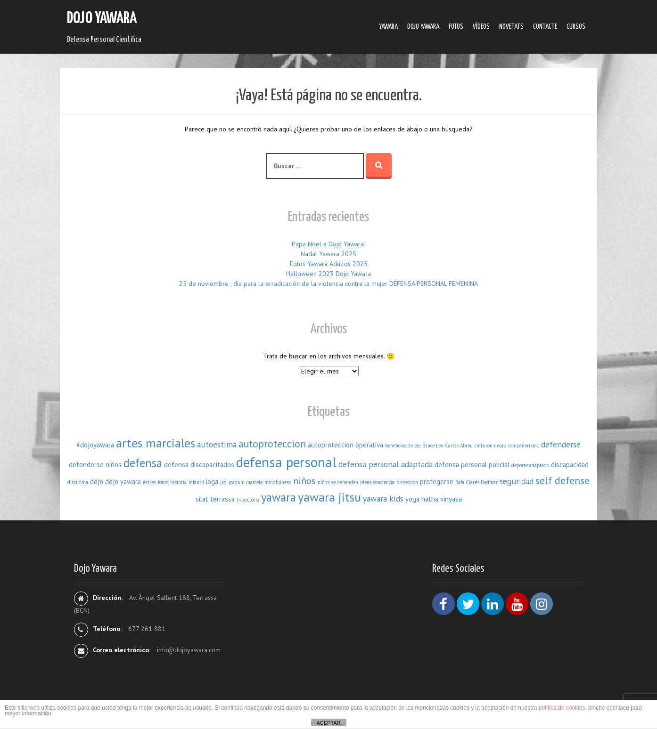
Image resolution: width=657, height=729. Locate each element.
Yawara (388, 26)
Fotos (456, 26)
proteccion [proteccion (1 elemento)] (407, 482)
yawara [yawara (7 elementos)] (278, 497)
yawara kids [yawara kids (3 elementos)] (383, 498)
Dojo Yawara (102, 18)
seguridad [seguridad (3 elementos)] (517, 481)
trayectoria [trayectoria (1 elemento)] (248, 499)
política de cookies (562, 708)
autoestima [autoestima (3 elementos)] (217, 444)
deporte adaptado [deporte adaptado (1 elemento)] (530, 465)
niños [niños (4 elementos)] (304, 480)
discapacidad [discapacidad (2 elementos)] (570, 464)
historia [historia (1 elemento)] (178, 482)
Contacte (545, 26)
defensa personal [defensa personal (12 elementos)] (286, 462)
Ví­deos (481, 26)
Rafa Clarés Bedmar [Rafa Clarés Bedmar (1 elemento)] (476, 482)
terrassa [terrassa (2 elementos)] (222, 498)
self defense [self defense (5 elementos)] (562, 480)
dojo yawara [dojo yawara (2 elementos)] (123, 481)
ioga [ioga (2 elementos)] (212, 481)
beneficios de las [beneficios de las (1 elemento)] (402, 445)
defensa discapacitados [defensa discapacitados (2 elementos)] (199, 464)
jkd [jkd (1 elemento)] (223, 482)
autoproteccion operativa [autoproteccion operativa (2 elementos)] (345, 444)
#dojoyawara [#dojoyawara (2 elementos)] (95, 444)
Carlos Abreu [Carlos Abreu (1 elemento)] (459, 445)
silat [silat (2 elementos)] (202, 498)
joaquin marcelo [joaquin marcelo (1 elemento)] (246, 482)
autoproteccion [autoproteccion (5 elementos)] (272, 443)
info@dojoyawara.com (189, 650)
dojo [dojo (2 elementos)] (96, 481)
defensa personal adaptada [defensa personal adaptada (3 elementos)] (385, 464)
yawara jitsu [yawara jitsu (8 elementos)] (329, 497)
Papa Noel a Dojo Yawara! (329, 244)
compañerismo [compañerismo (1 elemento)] (523, 445)
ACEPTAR (328, 723)
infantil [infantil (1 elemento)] (196, 482)
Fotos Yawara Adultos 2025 (329, 263)
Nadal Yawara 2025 (328, 254)
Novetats (511, 26)
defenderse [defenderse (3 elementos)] (561, 444)
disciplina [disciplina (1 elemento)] (77, 482)
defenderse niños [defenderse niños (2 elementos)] (95, 464)
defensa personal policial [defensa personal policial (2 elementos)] (472, 464)
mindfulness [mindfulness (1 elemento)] (277, 482)
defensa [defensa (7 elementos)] (142, 462)
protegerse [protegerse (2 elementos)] (436, 481)
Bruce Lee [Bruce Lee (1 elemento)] (432, 445)
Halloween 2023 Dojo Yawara (328, 273)
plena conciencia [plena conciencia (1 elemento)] (377, 482)
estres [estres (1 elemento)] (149, 482)
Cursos (576, 26)
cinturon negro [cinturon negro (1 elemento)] (490, 445)
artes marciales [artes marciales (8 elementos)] (155, 443)
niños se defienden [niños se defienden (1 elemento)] (338, 482)
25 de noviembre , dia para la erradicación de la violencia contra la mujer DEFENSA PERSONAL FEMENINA (328, 283)
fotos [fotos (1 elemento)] (163, 482)
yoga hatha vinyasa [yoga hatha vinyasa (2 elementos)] (433, 498)
